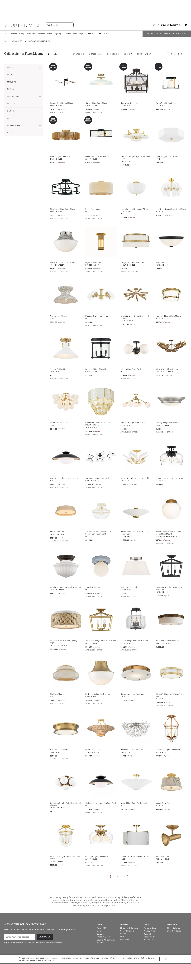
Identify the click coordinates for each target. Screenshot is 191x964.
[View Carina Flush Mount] (65, 281)
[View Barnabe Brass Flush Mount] (171, 606)
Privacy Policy (150, 918)
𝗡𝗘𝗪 (100, 21)
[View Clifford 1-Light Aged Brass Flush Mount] (171, 660)
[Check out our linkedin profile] (185, 944)
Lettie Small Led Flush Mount (62, 249)
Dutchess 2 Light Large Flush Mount (65, 574)
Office (49, 21)
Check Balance (173, 915)
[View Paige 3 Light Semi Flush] (136, 335)
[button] (23, 54)
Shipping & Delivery (129, 915)
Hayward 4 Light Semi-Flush (97, 143)
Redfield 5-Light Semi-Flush (132, 409)
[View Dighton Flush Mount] (101, 228)
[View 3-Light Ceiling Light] (136, 553)
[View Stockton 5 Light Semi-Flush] (65, 175)
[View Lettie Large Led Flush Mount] (101, 660)
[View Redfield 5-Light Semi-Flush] (136, 388)
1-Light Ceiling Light (59, 356)
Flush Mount (161, 249)
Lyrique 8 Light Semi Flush (61, 90)
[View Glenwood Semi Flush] (136, 69)
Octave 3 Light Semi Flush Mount (170, 465)
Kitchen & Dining (17, 21)
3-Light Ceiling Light (129, 574)
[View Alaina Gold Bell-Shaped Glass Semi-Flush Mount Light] (101, 497)
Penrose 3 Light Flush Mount (97, 356)
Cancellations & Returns (127, 919)
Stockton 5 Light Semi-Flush (62, 196)
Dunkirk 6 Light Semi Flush (131, 736)
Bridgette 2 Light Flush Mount (133, 249)
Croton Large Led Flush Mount (133, 681)
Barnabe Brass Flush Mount (167, 628)
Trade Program (103, 924)
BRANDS (150, 21)
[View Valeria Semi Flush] (171, 769)
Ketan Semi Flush (92, 736)
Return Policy (150, 921)
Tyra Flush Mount (92, 574)
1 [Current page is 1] (167, 41)
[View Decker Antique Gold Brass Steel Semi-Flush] (136, 497)
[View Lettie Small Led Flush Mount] (65, 228)
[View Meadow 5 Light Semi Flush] (101, 281)
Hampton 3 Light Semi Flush (168, 736)
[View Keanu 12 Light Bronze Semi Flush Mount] (136, 281)
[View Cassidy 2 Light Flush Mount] (171, 388)
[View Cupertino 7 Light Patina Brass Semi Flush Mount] (65, 769)
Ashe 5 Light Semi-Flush (60, 143)
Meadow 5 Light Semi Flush (97, 303)
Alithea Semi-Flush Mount (167, 356)
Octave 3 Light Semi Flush (96, 843)
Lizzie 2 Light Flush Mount (167, 143)
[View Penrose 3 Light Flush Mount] (101, 335)
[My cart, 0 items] (185, 12)
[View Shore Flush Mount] (65, 497)
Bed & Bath (31, 21)
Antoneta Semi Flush (59, 409)
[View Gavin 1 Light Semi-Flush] (101, 69)
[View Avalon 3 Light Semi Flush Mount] (136, 606)
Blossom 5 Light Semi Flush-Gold (134, 465)
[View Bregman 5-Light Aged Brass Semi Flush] (136, 122)
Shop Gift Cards (174, 918)
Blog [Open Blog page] (99, 918)
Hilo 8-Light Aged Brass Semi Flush (171, 196)
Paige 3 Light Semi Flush (130, 356)
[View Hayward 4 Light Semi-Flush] (101, 122)
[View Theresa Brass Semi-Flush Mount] (136, 822)
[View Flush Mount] (171, 228)
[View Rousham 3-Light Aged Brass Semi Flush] (65, 822)
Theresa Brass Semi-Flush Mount (134, 843)
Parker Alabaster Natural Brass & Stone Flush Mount (169, 519)
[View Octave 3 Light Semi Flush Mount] (171, 444)
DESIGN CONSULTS (171, 21)
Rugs (81, 21)
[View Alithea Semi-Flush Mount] (171, 335)
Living (6, 21)
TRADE (159, 21)
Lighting (57, 21)
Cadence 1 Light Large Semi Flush (64, 465)
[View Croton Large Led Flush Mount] (136, 660)
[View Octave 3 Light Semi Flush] (101, 822)
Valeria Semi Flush (163, 790)
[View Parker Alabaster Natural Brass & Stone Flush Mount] (171, 497)
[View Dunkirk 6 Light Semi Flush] (136, 715)
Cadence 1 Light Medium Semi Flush (100, 790)
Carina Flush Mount (58, 303)
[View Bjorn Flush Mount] (171, 822)
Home (6, 28)
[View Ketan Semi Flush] (101, 715)
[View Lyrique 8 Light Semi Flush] (65, 69)
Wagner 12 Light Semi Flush (97, 465)
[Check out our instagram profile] (168, 944)
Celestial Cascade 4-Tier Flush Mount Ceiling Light (98, 410)
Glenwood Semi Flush (129, 90)
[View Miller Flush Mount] (101, 175)
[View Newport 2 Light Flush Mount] (171, 281)
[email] (19, 924)
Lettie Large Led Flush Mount (97, 681)
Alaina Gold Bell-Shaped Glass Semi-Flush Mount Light (98, 519)
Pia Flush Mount (57, 681)
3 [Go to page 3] (174, 41)
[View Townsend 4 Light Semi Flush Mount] (101, 606)
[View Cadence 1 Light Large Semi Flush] (65, 444)
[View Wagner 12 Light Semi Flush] (101, 444)
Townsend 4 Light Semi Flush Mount (101, 628)
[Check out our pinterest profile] (174, 944)
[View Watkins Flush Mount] (65, 715)
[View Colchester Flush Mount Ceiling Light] (65, 606)
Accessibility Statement (149, 925)
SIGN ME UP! (45, 924)
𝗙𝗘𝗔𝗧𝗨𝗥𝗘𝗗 (90, 21)
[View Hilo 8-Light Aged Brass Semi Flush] (171, 175)
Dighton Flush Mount (94, 249)
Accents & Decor (70, 21)
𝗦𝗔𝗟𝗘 (106, 21)
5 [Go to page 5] (181, 41)
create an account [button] (170, 12)
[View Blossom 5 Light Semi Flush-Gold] (136, 444)
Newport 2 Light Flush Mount (168, 303)
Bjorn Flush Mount (163, 843)
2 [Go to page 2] (171, 41)
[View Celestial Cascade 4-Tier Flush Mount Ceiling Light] (101, 388)
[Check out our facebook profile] (179, 944)
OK (165, 959)
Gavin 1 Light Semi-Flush (96, 90)
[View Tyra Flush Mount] (101, 553)
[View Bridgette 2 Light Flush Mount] (136, 228)
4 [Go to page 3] (178, 41)
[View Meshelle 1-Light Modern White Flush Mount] (136, 175)
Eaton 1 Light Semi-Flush (166, 90)
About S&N (101, 915)
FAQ (122, 923)
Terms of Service (151, 915)
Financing (124, 926)
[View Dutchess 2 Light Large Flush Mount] (65, 553)
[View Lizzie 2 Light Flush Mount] (171, 122)
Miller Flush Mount (93, 196)
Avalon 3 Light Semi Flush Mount (134, 628)
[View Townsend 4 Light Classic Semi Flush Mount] (171, 553)
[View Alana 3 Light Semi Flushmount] (136, 769)
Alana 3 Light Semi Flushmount (133, 790)
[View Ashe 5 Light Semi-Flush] (65, 122)
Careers (100, 921)
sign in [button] (156, 12)
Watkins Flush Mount (59, 736)
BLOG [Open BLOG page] (184, 21)
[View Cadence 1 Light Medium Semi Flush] (101, 769)
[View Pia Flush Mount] (65, 660)
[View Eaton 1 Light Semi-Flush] (171, 69)
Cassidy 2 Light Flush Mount (168, 409)
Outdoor (41, 21)
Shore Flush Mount (58, 518)
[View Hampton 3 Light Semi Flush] (171, 715)
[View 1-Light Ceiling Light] (65, 335)
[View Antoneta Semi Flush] (65, 388)
